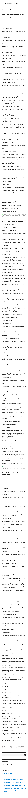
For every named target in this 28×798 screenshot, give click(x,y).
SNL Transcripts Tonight (10, 4)
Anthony (18, 214)
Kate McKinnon (9, 215)
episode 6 (13, 467)
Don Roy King (6, 746)
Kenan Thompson (15, 215)
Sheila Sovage (4, 216)
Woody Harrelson (15, 748)
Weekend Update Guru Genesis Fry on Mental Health (14, 788)
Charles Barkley (23, 214)
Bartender (21, 746)
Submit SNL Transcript (7, 773)
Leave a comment (11, 216)
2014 (17, 746)
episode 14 (4, 215)
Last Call (19, 215)
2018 (15, 214)
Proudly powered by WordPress (17, 795)
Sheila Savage (15, 468)
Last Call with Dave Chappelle (14, 221)
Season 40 (4, 748)
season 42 (11, 468)
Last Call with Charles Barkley (13, 15)
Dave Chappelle (8, 467)
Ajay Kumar (6, 214)
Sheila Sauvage (9, 748)
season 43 (23, 215)
